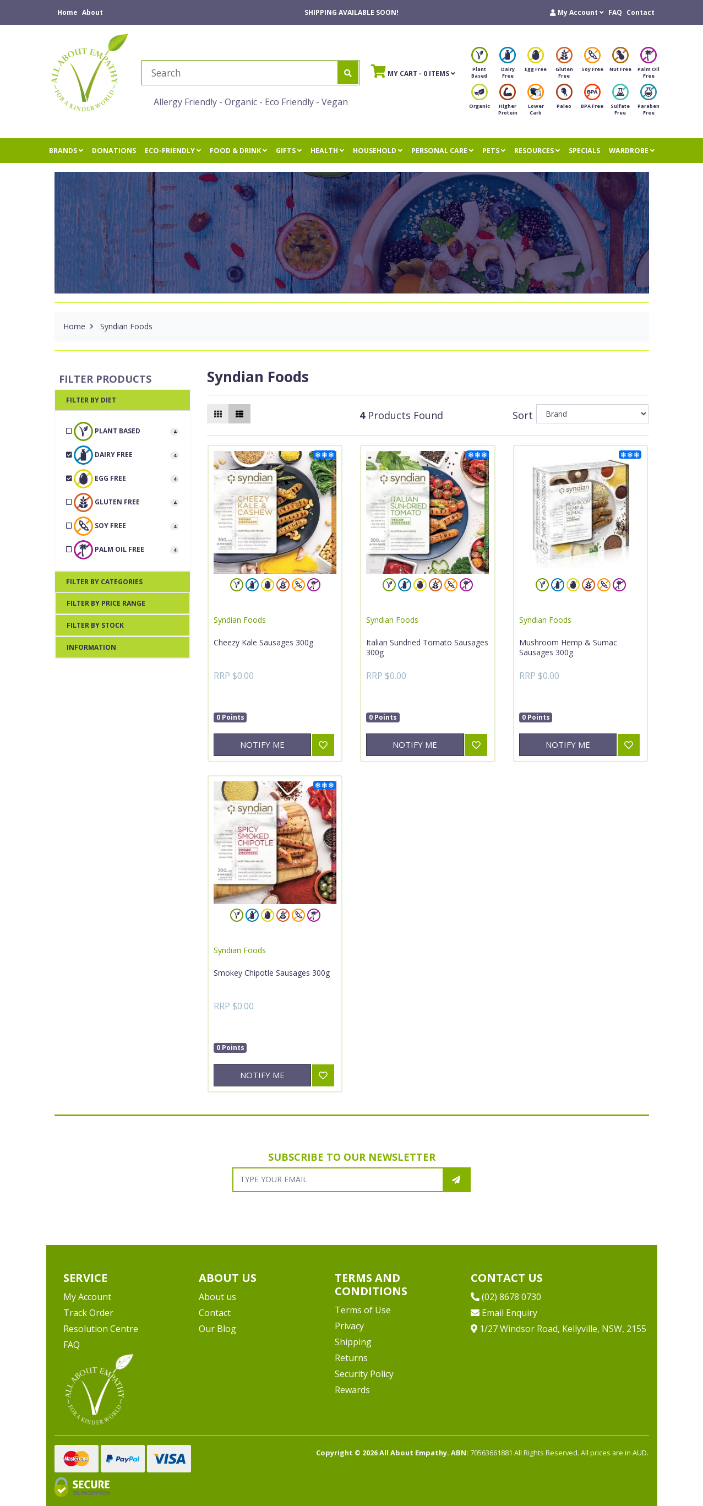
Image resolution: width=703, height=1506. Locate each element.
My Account (87, 1297)
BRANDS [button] (66, 150)
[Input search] (239, 73)
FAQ (615, 12)
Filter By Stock (95, 625)
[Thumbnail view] (218, 413)
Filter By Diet (91, 400)
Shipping (353, 1342)
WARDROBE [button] (632, 150)
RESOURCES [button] (537, 150)
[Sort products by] (592, 413)
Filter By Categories (104, 581)
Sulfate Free (620, 102)
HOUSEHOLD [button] (377, 150)
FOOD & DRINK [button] (238, 150)
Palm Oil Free (648, 65)
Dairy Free (507, 65)
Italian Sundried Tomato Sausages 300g (427, 647)
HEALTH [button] (327, 150)
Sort (523, 415)
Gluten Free (564, 65)
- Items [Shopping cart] (413, 71)
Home (67, 12)
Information (91, 647)
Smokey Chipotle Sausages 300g (272, 972)
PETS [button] (493, 150)
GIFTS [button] (289, 150)
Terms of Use (363, 1310)
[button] (577, 12)
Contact (640, 12)
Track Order (88, 1313)
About (92, 12)
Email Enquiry (504, 1313)
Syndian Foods (240, 620)
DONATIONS (114, 150)
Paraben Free (648, 102)
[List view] (239, 413)
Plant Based (479, 65)
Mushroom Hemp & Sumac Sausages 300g (568, 647)
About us (217, 1297)
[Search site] (348, 73)
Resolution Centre (100, 1329)
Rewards (352, 1390)
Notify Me (262, 744)
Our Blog (217, 1329)
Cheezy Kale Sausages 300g (263, 642)
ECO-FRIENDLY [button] (173, 150)
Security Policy (364, 1374)
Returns (351, 1358)
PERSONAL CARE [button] (442, 150)
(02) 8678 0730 (506, 1297)
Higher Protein (507, 102)
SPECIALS (584, 150)
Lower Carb (535, 102)
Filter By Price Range (106, 603)
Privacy (349, 1326)
